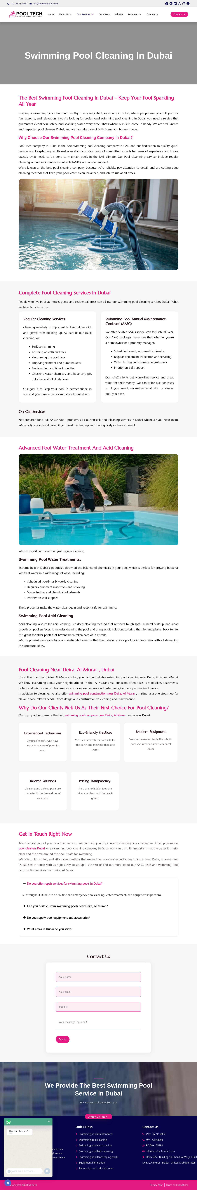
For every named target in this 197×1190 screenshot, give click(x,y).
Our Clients (104, 14)
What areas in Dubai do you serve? (49, 929)
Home (51, 14)
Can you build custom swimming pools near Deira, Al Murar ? (67, 906)
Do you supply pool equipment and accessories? (58, 917)
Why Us (119, 14)
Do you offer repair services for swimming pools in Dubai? (65, 883)
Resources (134, 14)
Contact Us (152, 14)
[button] (98, 883)
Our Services (85, 14)
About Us (65, 14)
